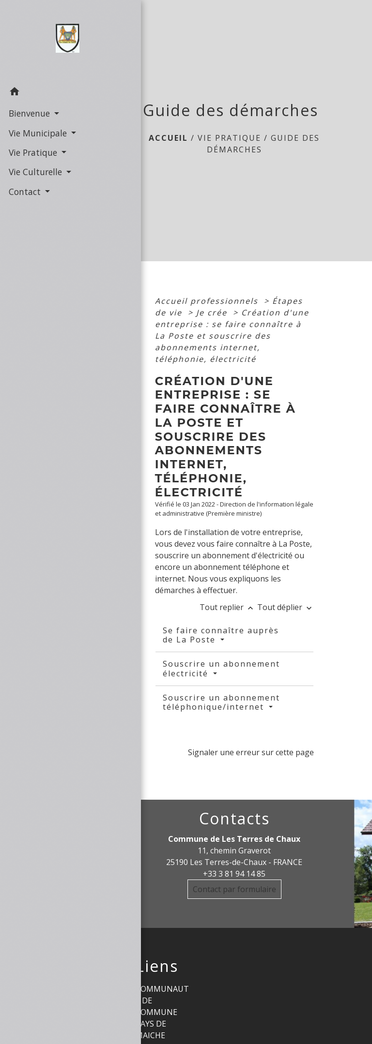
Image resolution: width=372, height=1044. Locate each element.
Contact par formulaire (234, 889)
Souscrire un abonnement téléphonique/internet (221, 702)
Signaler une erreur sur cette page (251, 752)
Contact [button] (24, 191)
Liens (157, 966)
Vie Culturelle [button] (35, 171)
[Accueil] (48, 40)
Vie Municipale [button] (37, 132)
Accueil (168, 138)
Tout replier (228, 607)
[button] (48, 92)
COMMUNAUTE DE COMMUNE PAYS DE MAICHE (162, 1012)
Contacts (234, 818)
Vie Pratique (229, 138)
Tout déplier (285, 607)
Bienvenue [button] (29, 113)
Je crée (213, 312)
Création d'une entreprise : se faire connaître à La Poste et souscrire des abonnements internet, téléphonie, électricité (232, 335)
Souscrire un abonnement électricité (221, 668)
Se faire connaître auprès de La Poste (221, 635)
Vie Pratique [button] (32, 152)
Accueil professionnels (208, 301)
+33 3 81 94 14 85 (234, 873)
